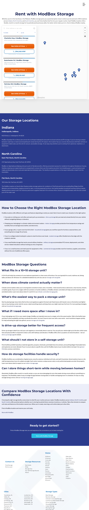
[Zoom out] (85, 30)
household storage (40, 199)
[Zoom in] (85, 28)
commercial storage (49, 218)
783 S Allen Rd (6, 152)
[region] (62, 47)
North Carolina (17, 21)
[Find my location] (85, 36)
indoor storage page (32, 333)
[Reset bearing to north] (85, 33)
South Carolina (29, 21)
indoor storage (49, 193)
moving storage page (27, 347)
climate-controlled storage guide (47, 261)
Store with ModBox (7, 382)
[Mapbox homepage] (41, 67)
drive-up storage (51, 187)
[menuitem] (14, 435)
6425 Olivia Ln (6, 105)
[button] (74, 58)
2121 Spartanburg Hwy (8, 131)
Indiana (10, 21)
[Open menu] (84, 4)
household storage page (14, 276)
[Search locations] (18, 28)
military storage (48, 212)
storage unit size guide (53, 247)
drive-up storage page (8, 304)
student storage (54, 206)
